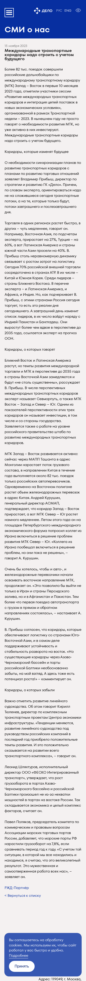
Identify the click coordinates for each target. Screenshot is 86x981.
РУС (59, 10)
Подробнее (18, 955)
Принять (22, 966)
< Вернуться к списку (23, 895)
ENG (67, 10)
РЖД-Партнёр (17, 887)
